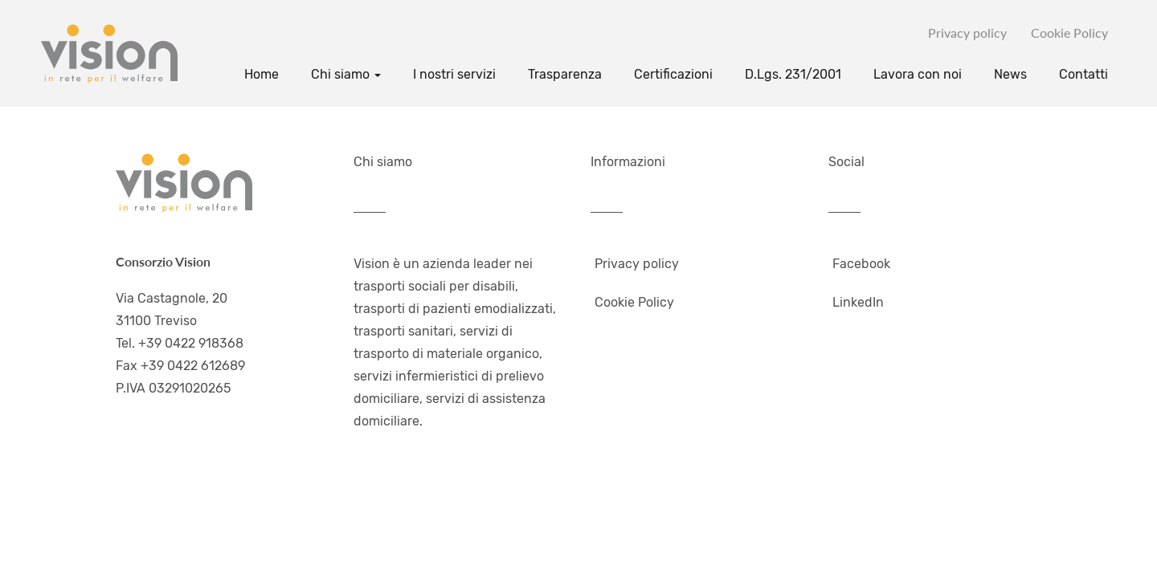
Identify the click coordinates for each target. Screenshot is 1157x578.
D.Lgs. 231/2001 (793, 74)
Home (261, 74)
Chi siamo (346, 74)
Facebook (861, 263)
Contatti (1083, 74)
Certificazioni (673, 74)
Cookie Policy (1069, 32)
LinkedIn (858, 302)
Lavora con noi (917, 74)
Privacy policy (967, 32)
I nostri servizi (454, 74)
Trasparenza (565, 74)
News (1010, 74)
